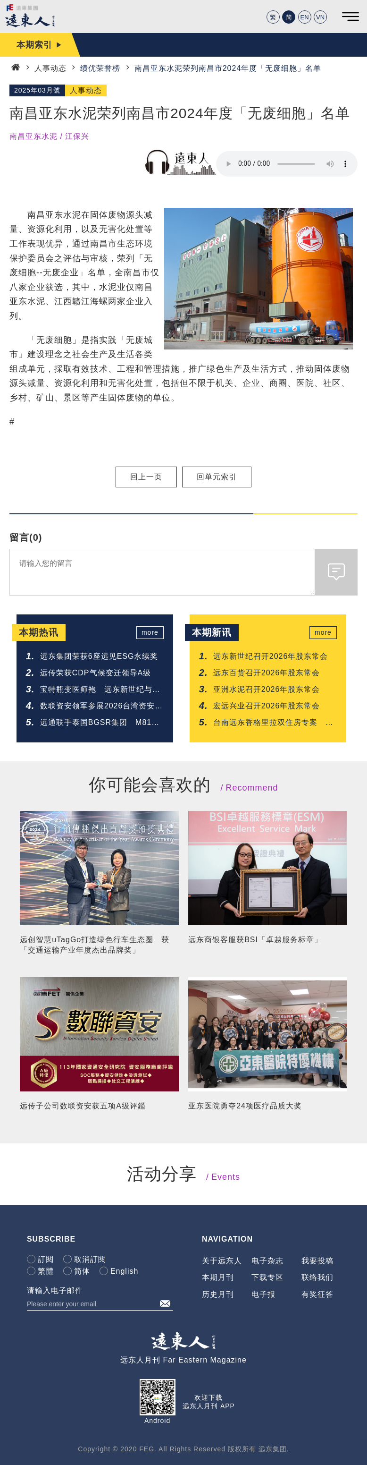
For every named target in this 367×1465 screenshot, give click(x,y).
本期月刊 (218, 1277)
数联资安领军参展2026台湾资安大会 (101, 707)
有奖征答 (317, 1294)
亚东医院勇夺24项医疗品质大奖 (245, 1106)
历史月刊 (218, 1294)
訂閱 (46, 1259)
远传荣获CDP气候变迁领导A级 (95, 673)
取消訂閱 (90, 1259)
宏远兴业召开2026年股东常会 (266, 706)
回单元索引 (217, 477)
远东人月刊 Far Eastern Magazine (183, 1360)
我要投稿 (317, 1261)
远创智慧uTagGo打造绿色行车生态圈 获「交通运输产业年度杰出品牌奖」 (94, 945)
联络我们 (317, 1277)
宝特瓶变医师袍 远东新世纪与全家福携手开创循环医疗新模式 (100, 690)
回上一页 (146, 477)
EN (304, 17)
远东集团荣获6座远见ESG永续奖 (99, 656)
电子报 (263, 1294)
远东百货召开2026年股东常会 (266, 673)
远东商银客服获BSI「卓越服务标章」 (255, 940)
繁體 (46, 1271)
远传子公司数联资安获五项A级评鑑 (83, 1106)
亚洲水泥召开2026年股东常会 (266, 689)
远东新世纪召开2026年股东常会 (270, 656)
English (124, 1271)
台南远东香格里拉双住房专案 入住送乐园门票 (273, 723)
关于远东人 (222, 1261)
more (150, 632)
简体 (82, 1271)
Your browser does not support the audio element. (287, 164)
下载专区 (267, 1277)
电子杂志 (267, 1261)
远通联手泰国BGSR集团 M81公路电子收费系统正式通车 (99, 723)
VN (320, 17)
